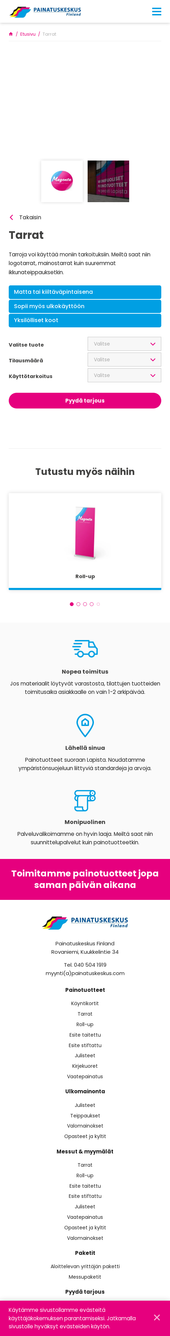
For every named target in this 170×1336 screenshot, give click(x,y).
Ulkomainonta (85, 1091)
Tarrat (85, 1014)
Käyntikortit (85, 1004)
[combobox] (124, 344)
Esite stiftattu (85, 1046)
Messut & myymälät (85, 1151)
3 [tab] (85, 604)
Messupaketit (85, 1277)
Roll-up (85, 1025)
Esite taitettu (85, 1035)
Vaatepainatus (85, 1077)
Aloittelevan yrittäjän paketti (85, 1267)
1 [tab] (72, 604)
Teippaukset (85, 1116)
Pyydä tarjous (85, 400)
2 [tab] (78, 604)
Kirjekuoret (85, 1066)
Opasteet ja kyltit (85, 1136)
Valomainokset (85, 1126)
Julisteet (85, 1056)
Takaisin (30, 217)
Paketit (85, 1253)
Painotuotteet (85, 990)
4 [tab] (92, 604)
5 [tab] (98, 604)
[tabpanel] (85, 541)
